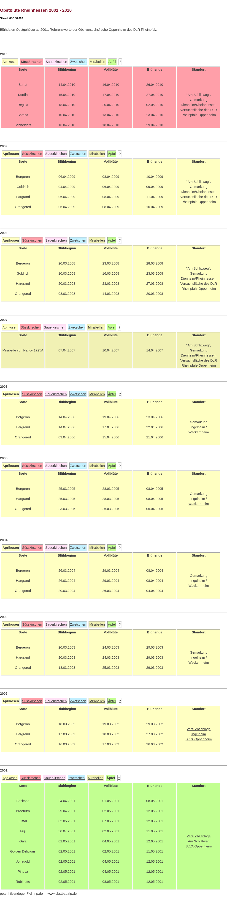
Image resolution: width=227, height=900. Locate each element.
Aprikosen (10, 62)
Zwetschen (78, 62)
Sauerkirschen (56, 62)
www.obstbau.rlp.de (62, 893)
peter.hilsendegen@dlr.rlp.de (21, 893)
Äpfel (112, 62)
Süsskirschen (32, 154)
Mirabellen (97, 62)
